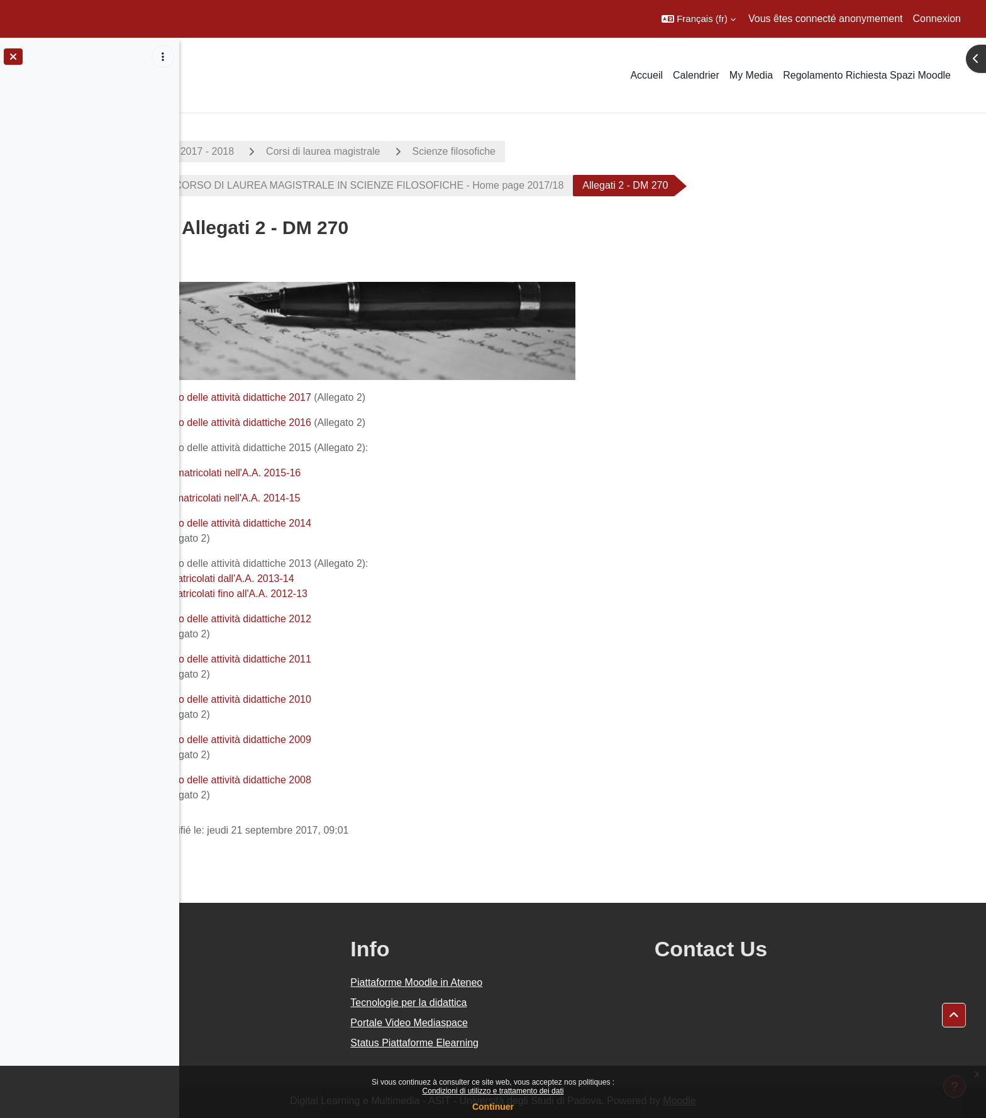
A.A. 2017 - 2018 (286, 151)
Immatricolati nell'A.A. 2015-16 (322, 472)
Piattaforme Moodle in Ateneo (529, 982)
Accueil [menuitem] (646, 75)
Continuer (493, 1107)
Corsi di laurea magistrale (413, 151)
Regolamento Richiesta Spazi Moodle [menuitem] (867, 75)
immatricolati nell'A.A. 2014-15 (322, 498)
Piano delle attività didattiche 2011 (324, 659)
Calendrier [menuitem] (696, 75)
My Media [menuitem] (751, 75)
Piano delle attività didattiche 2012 (324, 618)
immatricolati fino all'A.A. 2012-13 (322, 593)
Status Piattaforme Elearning (527, 1042)
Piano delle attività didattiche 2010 (324, 699)
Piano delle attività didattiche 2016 (324, 422)
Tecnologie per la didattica (521, 1002)
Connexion (937, 18)
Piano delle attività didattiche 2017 (326, 397)
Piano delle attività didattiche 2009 (324, 739)
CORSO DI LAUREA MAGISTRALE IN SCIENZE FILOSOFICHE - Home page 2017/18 (457, 185)
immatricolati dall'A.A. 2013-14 (316, 578)
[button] (698, 19)
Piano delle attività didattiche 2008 (324, 779)
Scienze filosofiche (543, 151)
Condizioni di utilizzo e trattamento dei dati (493, 1091)
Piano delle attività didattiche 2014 (324, 523)
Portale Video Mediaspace (521, 1022)
